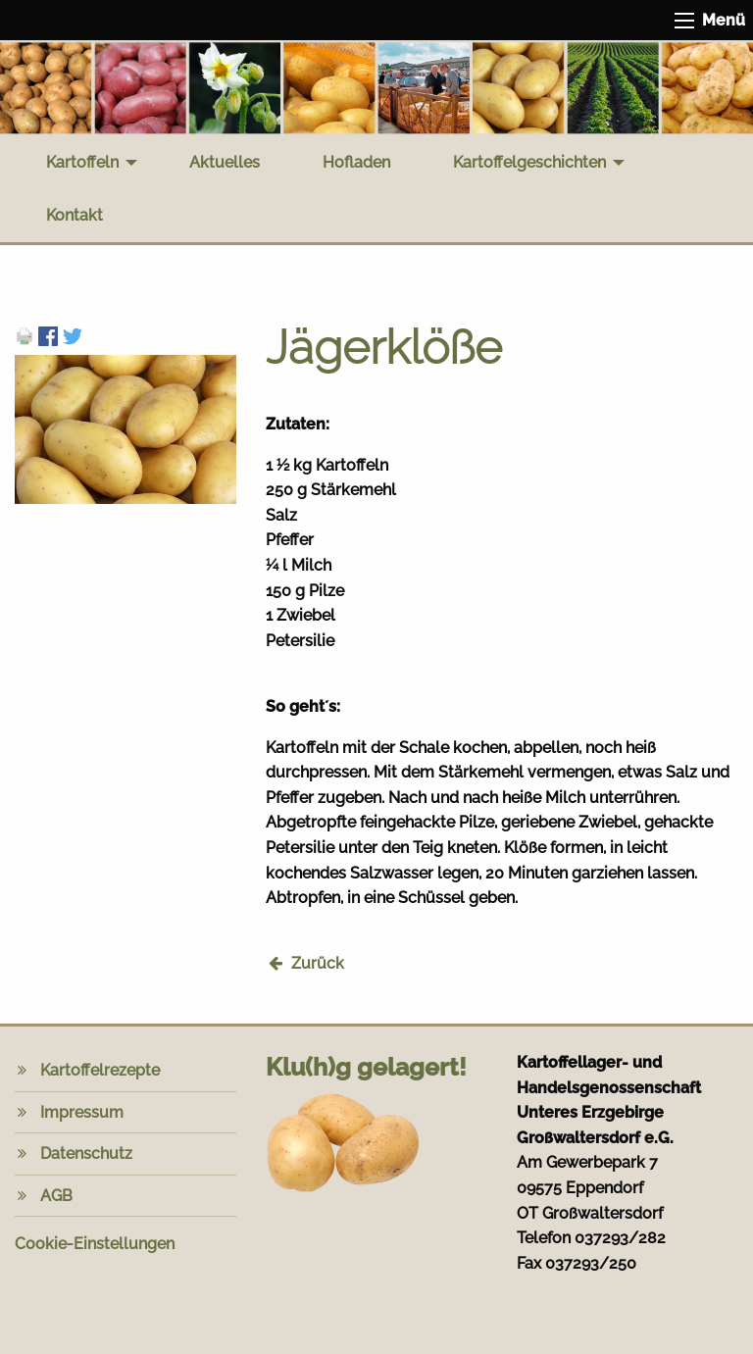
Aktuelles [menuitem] (224, 162)
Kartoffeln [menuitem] (82, 162)
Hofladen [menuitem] (356, 162)
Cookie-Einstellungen (95, 1243)
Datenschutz (86, 1153)
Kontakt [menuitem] (74, 215)
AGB (56, 1195)
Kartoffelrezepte (100, 1070)
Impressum (82, 1112)
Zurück (317, 963)
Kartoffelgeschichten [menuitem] (529, 162)
